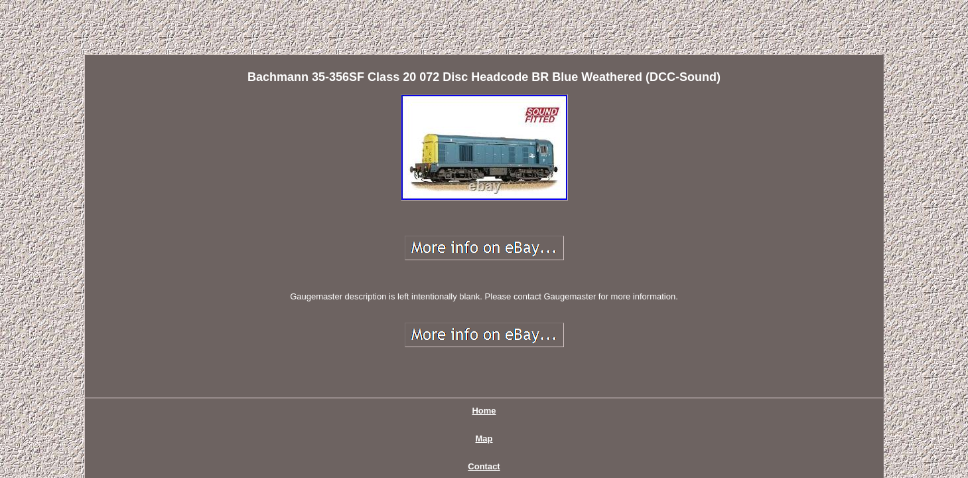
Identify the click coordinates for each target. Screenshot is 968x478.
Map (384, 357)
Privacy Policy (503, 357)
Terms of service (592, 357)
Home (339, 357)
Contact (434, 357)
